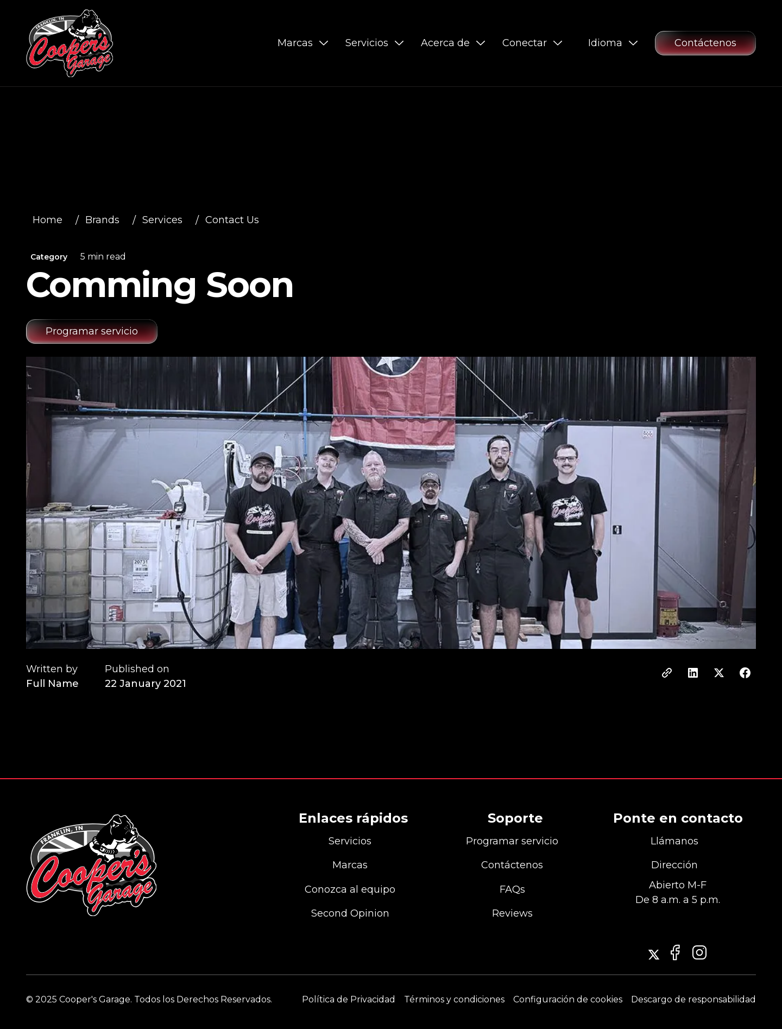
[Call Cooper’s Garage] (678, 842)
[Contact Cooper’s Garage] (353, 914)
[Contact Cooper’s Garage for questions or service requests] (705, 43)
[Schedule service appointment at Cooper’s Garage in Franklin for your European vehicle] (91, 331)
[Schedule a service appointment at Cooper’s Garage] (515, 842)
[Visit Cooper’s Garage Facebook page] (699, 952)
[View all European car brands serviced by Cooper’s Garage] (353, 866)
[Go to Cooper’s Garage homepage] (69, 43)
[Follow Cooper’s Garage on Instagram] (653, 954)
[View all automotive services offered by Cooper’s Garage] (51, 220)
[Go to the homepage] (91, 865)
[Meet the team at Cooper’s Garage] (353, 890)
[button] (303, 43)
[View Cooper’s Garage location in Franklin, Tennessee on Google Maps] (678, 866)
